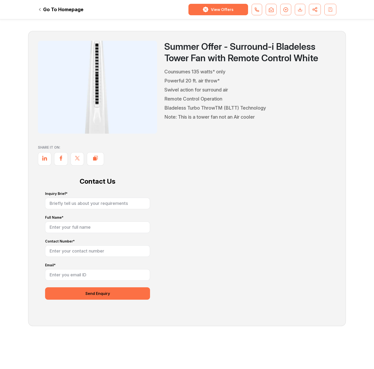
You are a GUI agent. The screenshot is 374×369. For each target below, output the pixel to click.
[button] (257, 9)
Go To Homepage (61, 9)
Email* (50, 265)
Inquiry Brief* (56, 194)
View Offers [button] (218, 9)
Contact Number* (60, 241)
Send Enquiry (97, 293)
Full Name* (54, 217)
